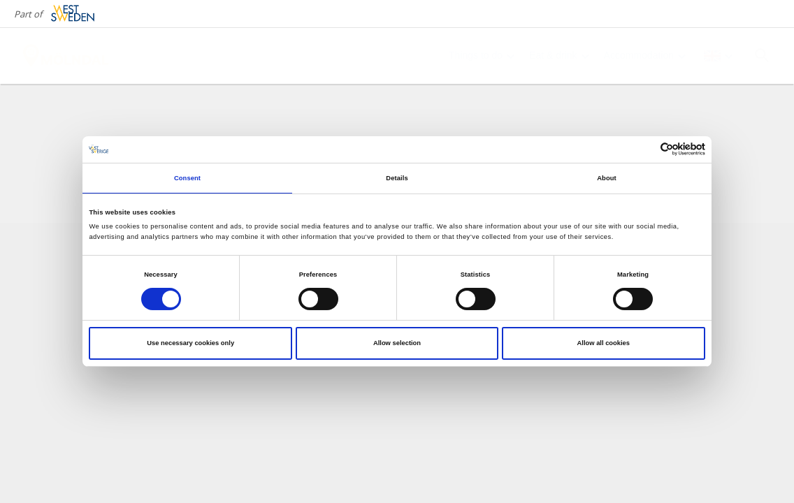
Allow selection (397, 343)
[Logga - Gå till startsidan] (70, 56)
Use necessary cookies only (190, 343)
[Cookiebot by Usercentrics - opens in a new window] (644, 149)
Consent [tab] (187, 178)
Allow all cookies (603, 343)
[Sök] (762, 55)
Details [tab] (396, 178)
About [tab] (606, 178)
